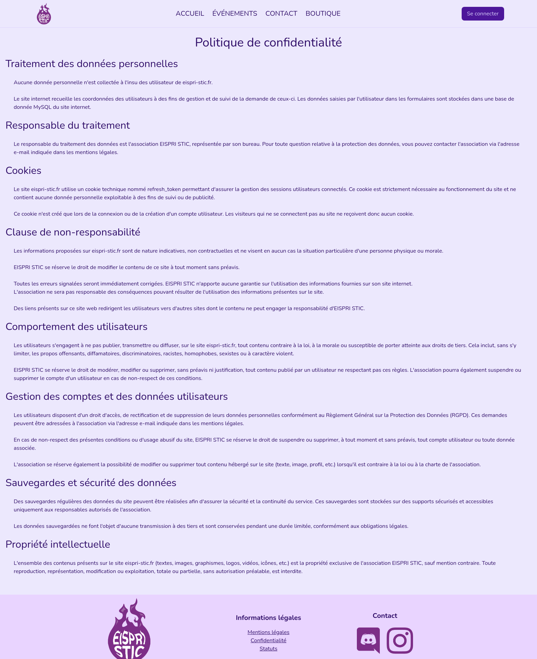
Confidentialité (268, 640)
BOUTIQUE (322, 13)
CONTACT (281, 13)
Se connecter (483, 13)
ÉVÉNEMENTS (234, 13)
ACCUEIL (190, 13)
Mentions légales (268, 632)
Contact (385, 615)
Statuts (268, 648)
